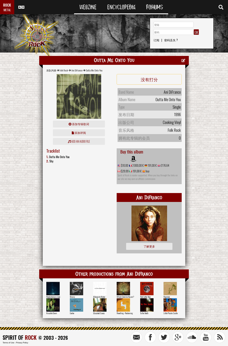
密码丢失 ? (171, 40)
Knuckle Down (51, 313)
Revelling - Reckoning (125, 313)
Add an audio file (79, 141)
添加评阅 (79, 133)
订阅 (156, 40)
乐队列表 (51, 70)
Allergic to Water (99, 296)
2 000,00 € (138, 165)
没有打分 (149, 79)
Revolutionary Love (53, 296)
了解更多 (149, 246)
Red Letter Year (145, 296)
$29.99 (124, 171)
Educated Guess (99, 313)
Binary (72, 296)
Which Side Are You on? (125, 296)
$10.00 (124, 165)
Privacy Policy (22, 343)
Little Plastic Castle (171, 313)
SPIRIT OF (20, 337)
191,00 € (152, 165)
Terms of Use (8, 343)
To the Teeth (144, 313)
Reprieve (167, 296)
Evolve (72, 313)
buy (147, 171)
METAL (7, 10)
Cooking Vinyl (172, 122)
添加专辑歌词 (79, 124)
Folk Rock (63, 70)
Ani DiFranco (76, 70)
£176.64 (164, 165)
